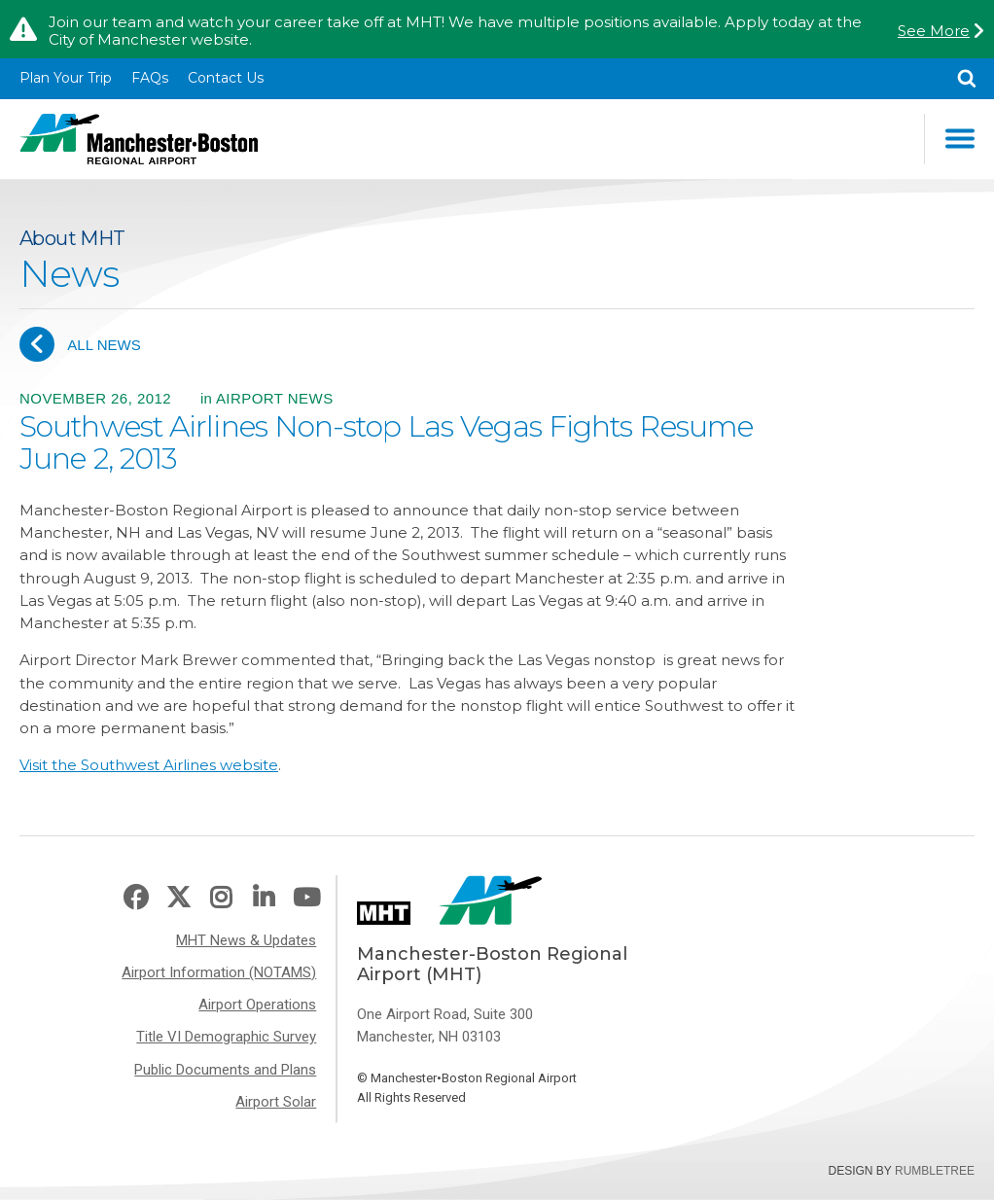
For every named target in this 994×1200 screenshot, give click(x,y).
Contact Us (226, 78)
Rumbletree (935, 1171)
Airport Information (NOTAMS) (219, 972)
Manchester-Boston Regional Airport (138, 139)
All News (80, 344)
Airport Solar (275, 1102)
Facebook (136, 898)
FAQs (149, 78)
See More (934, 31)
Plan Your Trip (65, 78)
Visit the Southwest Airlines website (148, 765)
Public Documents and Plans (225, 1069)
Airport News (275, 398)
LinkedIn (263, 898)
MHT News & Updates (246, 940)
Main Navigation (960, 139)
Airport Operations (257, 1004)
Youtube (306, 898)
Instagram (220, 898)
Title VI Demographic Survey (226, 1036)
